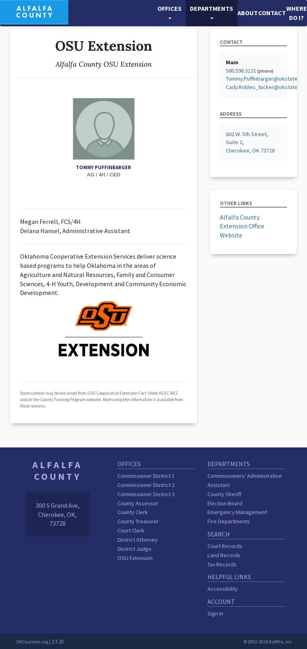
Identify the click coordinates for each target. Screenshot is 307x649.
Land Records (224, 555)
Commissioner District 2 (146, 485)
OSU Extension (135, 558)
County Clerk (133, 512)
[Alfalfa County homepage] (34, 11)
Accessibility (222, 588)
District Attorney (137, 539)
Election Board (224, 503)
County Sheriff (224, 494)
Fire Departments (228, 521)
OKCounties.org (32, 642)
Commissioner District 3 (146, 494)
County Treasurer (138, 521)
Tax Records (222, 564)
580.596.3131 (241, 70)
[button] (170, 13)
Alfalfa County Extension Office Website (242, 226)
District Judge (135, 548)
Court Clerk (131, 530)
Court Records (224, 546)
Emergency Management (237, 512)
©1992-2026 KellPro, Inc (267, 642)
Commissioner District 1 (146, 475)
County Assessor (138, 503)
